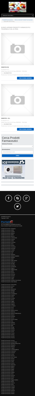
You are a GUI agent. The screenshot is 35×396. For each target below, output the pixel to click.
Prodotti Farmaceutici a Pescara (8, 375)
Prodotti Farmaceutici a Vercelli (7, 336)
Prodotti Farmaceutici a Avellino (8, 231)
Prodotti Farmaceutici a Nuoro (7, 370)
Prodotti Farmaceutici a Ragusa (7, 268)
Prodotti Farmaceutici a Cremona (8, 242)
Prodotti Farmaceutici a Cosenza (8, 352)
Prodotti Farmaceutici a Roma (7, 271)
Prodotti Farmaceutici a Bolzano (8, 346)
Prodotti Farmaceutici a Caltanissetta (9, 237)
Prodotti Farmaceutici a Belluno (8, 233)
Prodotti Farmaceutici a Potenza (8, 322)
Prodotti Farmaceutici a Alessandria (8, 284)
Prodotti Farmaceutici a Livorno (7, 363)
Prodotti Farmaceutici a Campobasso (9, 293)
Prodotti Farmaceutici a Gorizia (7, 358)
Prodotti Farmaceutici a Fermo (7, 299)
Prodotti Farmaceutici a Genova (8, 302)
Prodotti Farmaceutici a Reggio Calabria (9, 380)
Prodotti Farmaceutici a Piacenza (8, 265)
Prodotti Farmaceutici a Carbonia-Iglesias (10, 349)
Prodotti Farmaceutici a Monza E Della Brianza (11, 313)
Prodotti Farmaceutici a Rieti (7, 325)
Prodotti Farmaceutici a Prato (7, 378)
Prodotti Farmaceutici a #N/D (7, 259)
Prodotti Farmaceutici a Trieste (7, 389)
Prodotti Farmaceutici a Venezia (8, 390)
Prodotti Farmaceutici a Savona (7, 328)
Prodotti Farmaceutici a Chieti (7, 240)
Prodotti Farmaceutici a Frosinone (8, 247)
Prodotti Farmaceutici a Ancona (8, 340)
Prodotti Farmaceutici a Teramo (8, 275)
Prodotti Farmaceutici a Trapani (8, 387)
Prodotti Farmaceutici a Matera (7, 366)
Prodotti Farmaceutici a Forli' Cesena (9, 357)
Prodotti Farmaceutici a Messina (8, 312)
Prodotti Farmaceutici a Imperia (8, 304)
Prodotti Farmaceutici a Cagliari (8, 348)
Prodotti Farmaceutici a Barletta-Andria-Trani (10, 343)
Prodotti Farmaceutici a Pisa (7, 321)
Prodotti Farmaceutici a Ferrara (8, 355)
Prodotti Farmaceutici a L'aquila (8, 250)
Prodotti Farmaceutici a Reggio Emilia (9, 269)
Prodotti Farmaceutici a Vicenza (8, 337)
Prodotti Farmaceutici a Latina (7, 361)
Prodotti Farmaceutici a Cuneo (7, 354)
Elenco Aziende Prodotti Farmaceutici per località (11, 226)
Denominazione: (6, 149)
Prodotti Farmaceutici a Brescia (8, 236)
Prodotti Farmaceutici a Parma (7, 318)
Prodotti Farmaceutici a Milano (7, 367)
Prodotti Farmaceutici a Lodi (7, 253)
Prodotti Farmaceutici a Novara (7, 315)
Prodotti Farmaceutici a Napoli (7, 369)
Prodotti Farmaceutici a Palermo (8, 262)
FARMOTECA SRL (5, 67)
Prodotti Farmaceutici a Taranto (8, 386)
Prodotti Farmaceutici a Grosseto (8, 248)
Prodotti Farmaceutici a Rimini (7, 381)
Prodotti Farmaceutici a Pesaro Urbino (9, 319)
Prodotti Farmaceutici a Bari (7, 287)
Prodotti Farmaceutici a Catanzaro (8, 351)
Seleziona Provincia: (7, 143)
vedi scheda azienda (25, 78)
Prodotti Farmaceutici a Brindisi (8, 292)
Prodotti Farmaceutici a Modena (8, 257)
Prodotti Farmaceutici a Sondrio (8, 330)
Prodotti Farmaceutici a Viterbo (7, 393)
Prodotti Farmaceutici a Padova (7, 372)
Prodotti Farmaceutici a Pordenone (8, 266)
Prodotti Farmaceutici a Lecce (7, 251)
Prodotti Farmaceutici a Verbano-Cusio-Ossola (11, 280)
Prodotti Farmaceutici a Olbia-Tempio (9, 260)
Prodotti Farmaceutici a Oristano (8, 316)
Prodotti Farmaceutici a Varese (7, 334)
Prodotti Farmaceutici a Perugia (8, 263)
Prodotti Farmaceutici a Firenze (7, 245)
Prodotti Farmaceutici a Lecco (7, 307)
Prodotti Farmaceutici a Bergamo (8, 345)
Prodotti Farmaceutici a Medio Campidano (10, 256)
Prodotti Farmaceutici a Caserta (8, 239)
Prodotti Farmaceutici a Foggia (7, 301)
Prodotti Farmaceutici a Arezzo (7, 286)
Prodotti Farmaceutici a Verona (7, 392)
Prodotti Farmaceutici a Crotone (8, 298)
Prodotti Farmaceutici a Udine (7, 278)
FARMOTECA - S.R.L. (5, 118)
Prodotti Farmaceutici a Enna (7, 243)
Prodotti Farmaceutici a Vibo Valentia (9, 281)
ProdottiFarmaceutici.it (7, 19)
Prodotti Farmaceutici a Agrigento (8, 228)
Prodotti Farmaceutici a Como (7, 296)
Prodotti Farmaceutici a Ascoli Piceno (9, 342)
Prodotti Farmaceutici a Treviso (7, 333)
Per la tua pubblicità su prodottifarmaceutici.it (11, 224)
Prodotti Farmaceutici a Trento (7, 277)
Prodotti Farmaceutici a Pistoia (7, 376)
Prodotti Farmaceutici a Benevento (8, 289)
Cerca (17, 155)
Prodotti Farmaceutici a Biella (7, 234)
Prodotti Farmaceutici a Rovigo (7, 327)
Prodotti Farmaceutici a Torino (7, 331)
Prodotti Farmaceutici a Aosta (7, 230)
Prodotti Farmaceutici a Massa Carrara (9, 310)
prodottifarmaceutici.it (6, 216)
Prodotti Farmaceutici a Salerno (8, 383)
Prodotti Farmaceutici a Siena (7, 384)
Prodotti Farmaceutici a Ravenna (8, 324)
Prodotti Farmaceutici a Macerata (8, 364)
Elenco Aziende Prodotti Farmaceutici (24, 19)
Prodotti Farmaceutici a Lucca (7, 308)
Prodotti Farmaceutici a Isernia (7, 360)
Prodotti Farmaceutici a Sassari (7, 272)
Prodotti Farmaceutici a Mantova (8, 254)
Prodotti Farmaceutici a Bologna (8, 290)
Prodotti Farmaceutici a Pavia (7, 373)
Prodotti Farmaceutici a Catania (8, 295)
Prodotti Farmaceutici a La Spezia (8, 305)
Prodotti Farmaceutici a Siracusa (8, 274)
